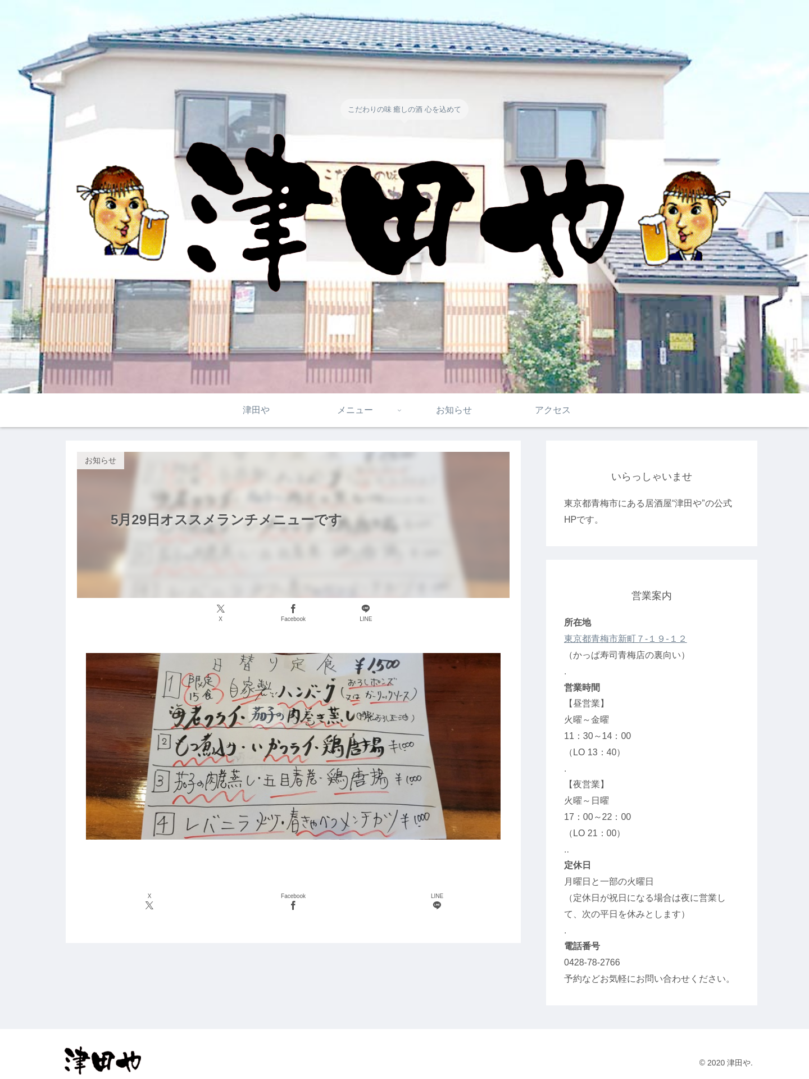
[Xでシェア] (220, 613)
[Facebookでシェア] (293, 613)
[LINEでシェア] (366, 613)
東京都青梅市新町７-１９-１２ (625, 638)
